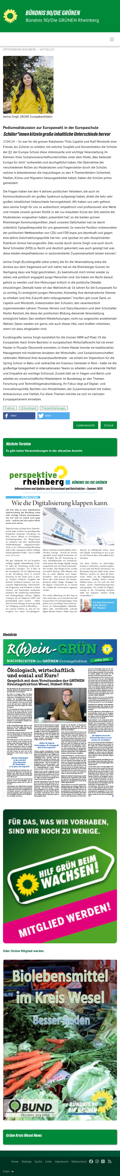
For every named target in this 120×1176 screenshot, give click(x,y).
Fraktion (10, 408)
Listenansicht (86, 425)
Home (14, 1161)
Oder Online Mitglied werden (23, 951)
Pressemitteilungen (54, 408)
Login (6, 1171)
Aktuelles (47, 49)
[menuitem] (14, 1161)
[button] (19, 415)
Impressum (61, 1161)
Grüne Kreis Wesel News (24, 1135)
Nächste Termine (18, 444)
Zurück (109, 425)
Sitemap (27, 1161)
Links (48, 1161)
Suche (38, 1161)
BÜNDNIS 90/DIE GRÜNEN (53, 13)
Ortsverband (28, 408)
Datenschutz (79, 1161)
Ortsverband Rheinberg (20, 49)
